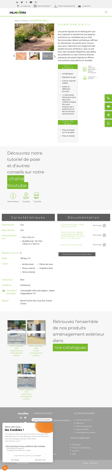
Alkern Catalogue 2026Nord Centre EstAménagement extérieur (16, 350)
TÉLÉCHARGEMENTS (64, 6)
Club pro (75, 451)
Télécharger (99, 225)
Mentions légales (22, 463)
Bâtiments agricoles (84, 426)
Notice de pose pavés (71, 245)
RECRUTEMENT (42, 6)
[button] (14, 56)
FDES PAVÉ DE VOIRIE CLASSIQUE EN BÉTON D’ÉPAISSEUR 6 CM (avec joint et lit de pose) (73, 235)
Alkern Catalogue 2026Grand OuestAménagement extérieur (26, 394)
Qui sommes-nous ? (84, 420)
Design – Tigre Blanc (90, 463)
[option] (21, 56)
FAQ (74, 454)
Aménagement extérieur (86, 432)
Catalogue (76, 445)
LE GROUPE (23, 6)
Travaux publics (82, 429)
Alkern (17, 21)
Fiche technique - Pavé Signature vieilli (72, 225)
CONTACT (84, 6)
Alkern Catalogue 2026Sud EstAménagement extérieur (36, 350)
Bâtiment (80, 423)
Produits (25, 21)
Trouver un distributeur (81, 448)
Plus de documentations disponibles (77, 254)
